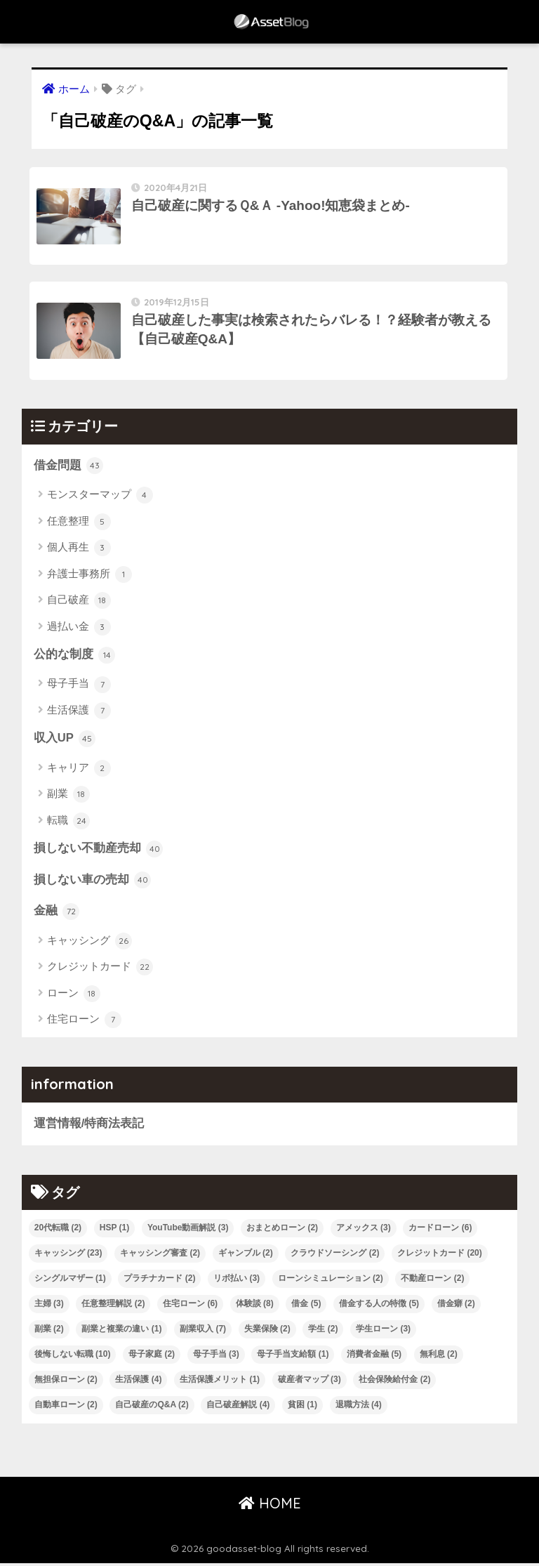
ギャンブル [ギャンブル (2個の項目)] (245, 1256)
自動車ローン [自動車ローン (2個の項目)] (66, 1408)
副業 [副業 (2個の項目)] (49, 1332)
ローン (73, 996)
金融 (57, 914)
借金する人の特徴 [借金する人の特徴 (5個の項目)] (379, 1307)
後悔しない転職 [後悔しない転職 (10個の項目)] (72, 1357)
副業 (68, 797)
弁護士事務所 (89, 576)
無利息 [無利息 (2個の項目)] (439, 1357)
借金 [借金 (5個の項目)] (306, 1307)
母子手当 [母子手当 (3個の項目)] (216, 1357)
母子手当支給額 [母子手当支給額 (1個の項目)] (292, 1357)
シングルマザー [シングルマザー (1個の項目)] (70, 1282)
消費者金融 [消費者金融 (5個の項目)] (374, 1357)
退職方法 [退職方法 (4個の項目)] (358, 1408)
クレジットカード (100, 969)
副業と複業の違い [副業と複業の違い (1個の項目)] (121, 1332)
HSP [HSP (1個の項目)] (114, 1231)
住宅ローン (84, 1022)
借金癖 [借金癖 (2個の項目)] (456, 1307)
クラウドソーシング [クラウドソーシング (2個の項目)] (335, 1256)
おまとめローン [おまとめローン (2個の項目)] (282, 1231)
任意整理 (79, 523)
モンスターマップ (100, 497)
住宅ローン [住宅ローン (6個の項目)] (190, 1307)
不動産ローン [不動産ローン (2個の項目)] (432, 1282)
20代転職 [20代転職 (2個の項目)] (57, 1231)
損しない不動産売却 (99, 851)
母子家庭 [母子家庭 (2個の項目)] (151, 1357)
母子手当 (79, 686)
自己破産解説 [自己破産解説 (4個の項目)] (238, 1408)
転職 (68, 823)
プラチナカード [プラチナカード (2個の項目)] (159, 1282)
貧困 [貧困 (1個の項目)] (302, 1408)
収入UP (65, 740)
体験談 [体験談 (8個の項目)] (255, 1307)
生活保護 (79, 712)
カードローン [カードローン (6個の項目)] (440, 1231)
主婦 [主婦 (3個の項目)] (49, 1307)
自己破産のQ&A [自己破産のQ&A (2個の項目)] (151, 1408)
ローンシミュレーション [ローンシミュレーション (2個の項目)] (330, 1282)
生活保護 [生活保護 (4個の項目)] (138, 1383)
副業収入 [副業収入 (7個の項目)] (203, 1332)
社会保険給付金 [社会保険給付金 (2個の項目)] (394, 1383)
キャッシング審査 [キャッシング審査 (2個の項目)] (160, 1256)
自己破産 (79, 602)
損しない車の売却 (93, 882)
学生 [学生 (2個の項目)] (323, 1332)
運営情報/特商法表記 (89, 1126)
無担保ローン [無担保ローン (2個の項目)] (66, 1383)
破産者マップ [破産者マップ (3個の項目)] (309, 1383)
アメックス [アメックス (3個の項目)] (363, 1231)
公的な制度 (75, 657)
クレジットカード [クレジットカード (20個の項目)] (439, 1256)
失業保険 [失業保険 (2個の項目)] (267, 1332)
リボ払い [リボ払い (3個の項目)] (236, 1282)
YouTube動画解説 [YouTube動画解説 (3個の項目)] (188, 1231)
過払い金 (79, 629)
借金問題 (69, 468)
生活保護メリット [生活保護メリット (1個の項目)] (220, 1383)
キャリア (79, 771)
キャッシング (89, 943)
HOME (270, 1506)
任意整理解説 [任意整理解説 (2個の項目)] (113, 1307)
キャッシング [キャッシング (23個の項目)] (68, 1256)
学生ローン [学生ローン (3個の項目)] (383, 1332)
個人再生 (79, 550)
